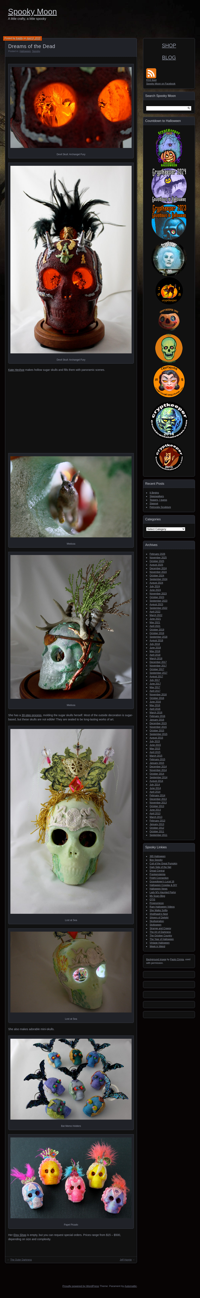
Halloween (25, 51)
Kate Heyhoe (16, 369)
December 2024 (158, 568)
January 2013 (157, 824)
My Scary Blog (157, 896)
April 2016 (155, 709)
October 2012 (157, 827)
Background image (156, 959)
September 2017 (158, 673)
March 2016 (156, 712)
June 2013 (155, 809)
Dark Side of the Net (160, 867)
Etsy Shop (19, 1235)
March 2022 (156, 615)
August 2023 (156, 604)
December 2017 (158, 662)
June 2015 (155, 745)
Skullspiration (157, 921)
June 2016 (155, 701)
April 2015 (155, 752)
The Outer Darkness (21, 1259)
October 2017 (157, 669)
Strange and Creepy (160, 928)
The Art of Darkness (160, 932)
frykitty (19, 38)
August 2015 (156, 737)
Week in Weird (157, 946)
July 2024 (155, 586)
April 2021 (155, 626)
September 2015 (158, 734)
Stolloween (155, 924)
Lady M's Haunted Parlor (163, 892)
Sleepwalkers (157, 496)
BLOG (169, 57)
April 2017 (155, 691)
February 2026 (157, 554)
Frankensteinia (157, 874)
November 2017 (158, 665)
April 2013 (155, 813)
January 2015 (157, 763)
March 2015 (156, 755)
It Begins (154, 492)
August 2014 (156, 781)
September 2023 (158, 600)
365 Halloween (157, 856)
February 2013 (157, 820)
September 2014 (158, 777)
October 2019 (157, 629)
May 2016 (155, 705)
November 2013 (158, 802)
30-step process (32, 715)
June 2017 (155, 683)
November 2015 (158, 727)
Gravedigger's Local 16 (162, 881)
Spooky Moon (32, 11)
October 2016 (157, 698)
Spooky (36, 51)
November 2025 (158, 557)
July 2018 (155, 644)
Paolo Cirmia (177, 959)
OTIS (152, 899)
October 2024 (157, 575)
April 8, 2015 (33, 38)
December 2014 (158, 766)
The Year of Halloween (162, 939)
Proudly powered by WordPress (80, 1286)
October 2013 (157, 806)
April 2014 (155, 791)
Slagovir (154, 503)
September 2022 (158, 608)
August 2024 (156, 582)
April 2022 (155, 611)
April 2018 (155, 655)
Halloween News (158, 888)
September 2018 (158, 636)
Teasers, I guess (158, 500)
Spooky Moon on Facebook (160, 83)
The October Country (161, 935)
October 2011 (157, 831)
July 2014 (155, 784)
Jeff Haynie (126, 1259)
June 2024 (155, 590)
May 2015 (155, 748)
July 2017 (155, 680)
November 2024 (158, 572)
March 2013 (156, 817)
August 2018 (156, 640)
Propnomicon (157, 903)
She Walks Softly (159, 910)
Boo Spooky (156, 860)
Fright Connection (159, 878)
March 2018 (156, 658)
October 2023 (157, 597)
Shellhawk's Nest (159, 914)
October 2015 (157, 730)
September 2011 (158, 835)
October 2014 (157, 773)
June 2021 (155, 618)
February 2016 (157, 716)
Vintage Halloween (160, 942)
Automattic (131, 1286)
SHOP (169, 45)
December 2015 (158, 723)
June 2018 (155, 647)
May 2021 (155, 622)
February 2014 (157, 795)
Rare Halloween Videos (162, 906)
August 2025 (156, 564)
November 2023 (158, 593)
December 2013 (158, 799)
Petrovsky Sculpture (160, 507)
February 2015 (157, 759)
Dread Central (157, 870)
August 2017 (156, 676)
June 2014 (155, 788)
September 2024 (158, 579)
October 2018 (157, 633)
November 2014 (158, 770)
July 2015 (155, 741)
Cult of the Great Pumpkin (163, 863)
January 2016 (157, 719)
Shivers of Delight (159, 917)
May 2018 (155, 651)
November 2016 (158, 694)
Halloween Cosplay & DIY (163, 885)
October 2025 (157, 561)
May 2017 (155, 687)
